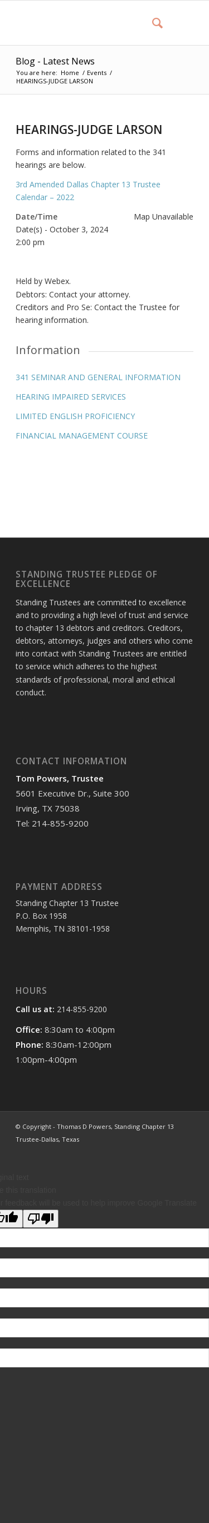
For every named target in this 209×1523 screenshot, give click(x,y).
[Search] (152, 23)
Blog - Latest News (55, 61)
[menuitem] (152, 23)
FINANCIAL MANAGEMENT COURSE (82, 435)
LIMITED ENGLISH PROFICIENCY (75, 416)
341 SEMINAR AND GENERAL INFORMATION (98, 377)
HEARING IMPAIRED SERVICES (71, 396)
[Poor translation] (41, 1219)
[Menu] (178, 23)
